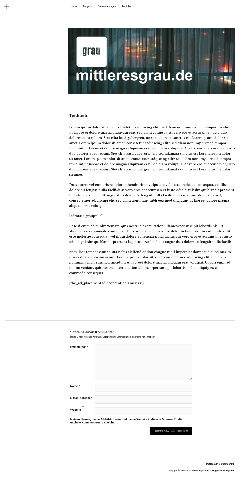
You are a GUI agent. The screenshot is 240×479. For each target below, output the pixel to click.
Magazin (87, 6)
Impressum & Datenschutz (220, 464)
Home (74, 6)
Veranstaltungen (107, 6)
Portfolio (126, 6)
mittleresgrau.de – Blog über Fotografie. (213, 470)
